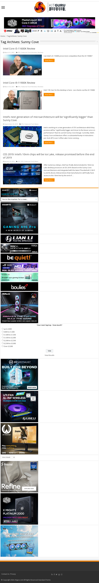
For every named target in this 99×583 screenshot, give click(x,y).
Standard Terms (44, 580)
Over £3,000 (8, 346)
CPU (19, 52)
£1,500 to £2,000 (10, 337)
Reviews (40, 52)
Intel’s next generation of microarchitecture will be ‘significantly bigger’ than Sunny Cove (48, 118)
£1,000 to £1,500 (10, 335)
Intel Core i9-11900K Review (19, 82)
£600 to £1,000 (9, 332)
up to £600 (8, 329)
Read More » (49, 60)
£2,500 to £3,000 (10, 343)
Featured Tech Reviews (29, 52)
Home (3, 36)
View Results (49, 355)
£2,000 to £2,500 (10, 340)
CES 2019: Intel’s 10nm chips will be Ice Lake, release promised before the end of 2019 (48, 156)
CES (19, 161)
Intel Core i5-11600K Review (19, 48)
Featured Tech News (31, 124)
